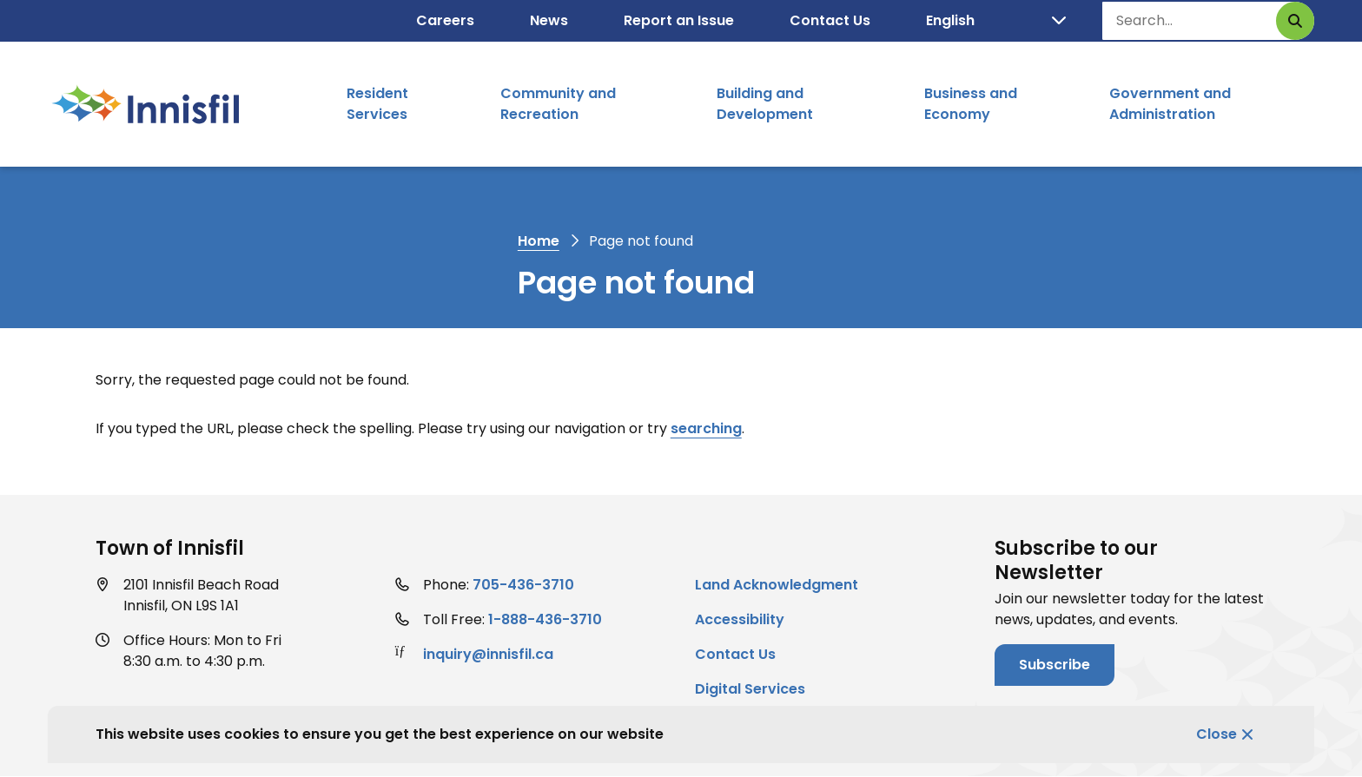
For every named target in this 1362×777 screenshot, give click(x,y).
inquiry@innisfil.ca (488, 654)
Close (1216, 734)
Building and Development (765, 103)
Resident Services (377, 103)
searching (706, 428)
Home (538, 241)
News (549, 20)
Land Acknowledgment (776, 585)
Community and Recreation (558, 103)
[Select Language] (996, 20)
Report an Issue (679, 20)
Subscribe (1054, 665)
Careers (445, 20)
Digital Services (750, 689)
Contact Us (830, 20)
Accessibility (739, 619)
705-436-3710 (523, 585)
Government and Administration (1170, 103)
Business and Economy (970, 103)
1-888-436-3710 (545, 619)
